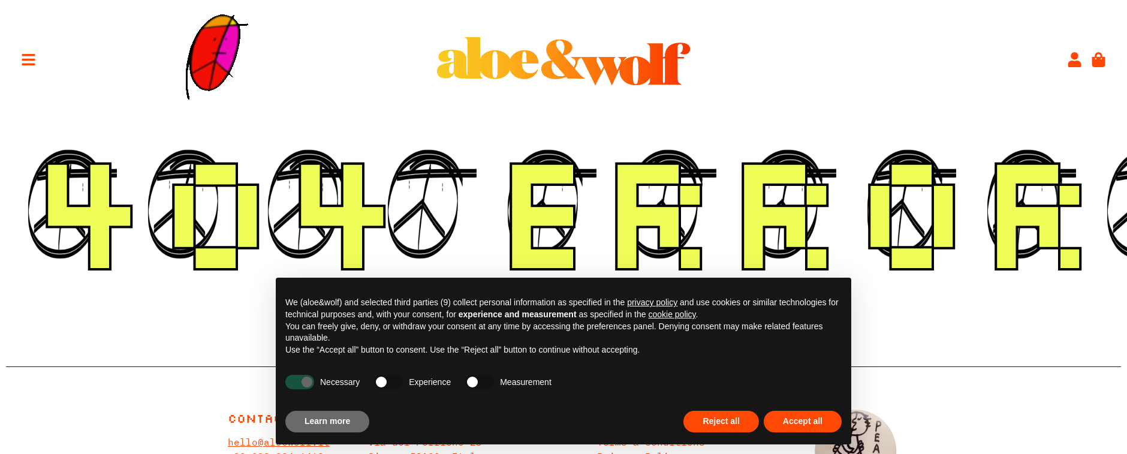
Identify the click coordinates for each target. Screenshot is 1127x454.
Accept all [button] (802, 421)
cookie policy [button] (671, 314)
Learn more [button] (327, 421)
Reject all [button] (721, 421)
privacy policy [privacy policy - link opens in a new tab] (652, 302)
